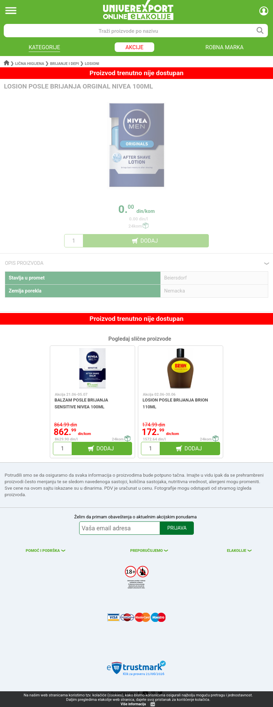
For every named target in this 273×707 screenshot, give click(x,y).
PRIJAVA (176, 528)
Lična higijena (30, 64)
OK (153, 704)
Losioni (92, 64)
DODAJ (149, 240)
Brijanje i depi (64, 64)
